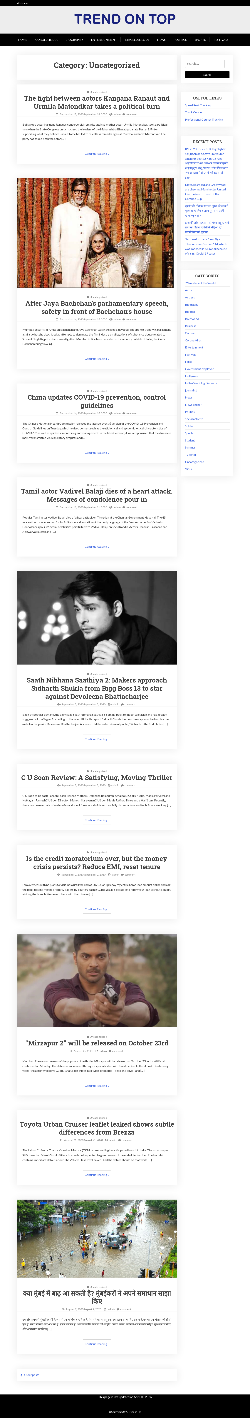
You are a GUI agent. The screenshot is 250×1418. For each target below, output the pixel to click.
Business (190, 326)
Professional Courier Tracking (204, 119)
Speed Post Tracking (198, 105)
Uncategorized (98, 92)
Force (188, 361)
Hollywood (192, 376)
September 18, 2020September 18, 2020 (83, 114)
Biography (74, 39)
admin (117, 114)
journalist (191, 390)
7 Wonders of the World (200, 283)
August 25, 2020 (83, 1049)
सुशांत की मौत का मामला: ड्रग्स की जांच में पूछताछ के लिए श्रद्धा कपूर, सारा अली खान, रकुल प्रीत (206, 210)
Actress (190, 297)
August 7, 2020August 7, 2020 (83, 1307)
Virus (188, 469)
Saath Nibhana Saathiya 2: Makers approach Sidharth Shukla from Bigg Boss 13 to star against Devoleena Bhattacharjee (97, 687)
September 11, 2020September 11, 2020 (83, 506)
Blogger (190, 311)
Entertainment (104, 39)
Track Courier (194, 112)
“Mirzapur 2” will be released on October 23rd (96, 1041)
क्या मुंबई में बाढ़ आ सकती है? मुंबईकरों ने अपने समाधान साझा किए (97, 1295)
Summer (190, 447)
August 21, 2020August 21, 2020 (83, 1138)
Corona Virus (193, 340)
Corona (189, 333)
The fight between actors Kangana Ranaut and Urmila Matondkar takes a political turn (97, 102)
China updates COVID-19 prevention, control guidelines (96, 400)
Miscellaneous (137, 39)
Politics (180, 39)
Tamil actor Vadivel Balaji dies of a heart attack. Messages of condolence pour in (96, 494)
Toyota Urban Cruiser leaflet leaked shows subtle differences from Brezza (97, 1126)
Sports (200, 39)
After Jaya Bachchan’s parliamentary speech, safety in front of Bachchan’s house (96, 306)
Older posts (31, 1373)
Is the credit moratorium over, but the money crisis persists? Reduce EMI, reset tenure (96, 861)
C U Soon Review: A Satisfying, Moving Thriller (96, 776)
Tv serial (190, 454)
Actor (188, 290)
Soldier (189, 426)
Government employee (199, 369)
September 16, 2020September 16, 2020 (83, 319)
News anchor (193, 404)
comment (131, 114)
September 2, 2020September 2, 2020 (83, 703)
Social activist (194, 419)
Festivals (221, 39)
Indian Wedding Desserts (201, 383)
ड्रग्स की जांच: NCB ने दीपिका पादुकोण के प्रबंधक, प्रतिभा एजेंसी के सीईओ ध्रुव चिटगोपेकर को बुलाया (207, 227)
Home (22, 39)
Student (190, 440)
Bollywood (192, 319)
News (161, 39)
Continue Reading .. (97, 153)
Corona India (46, 39)
